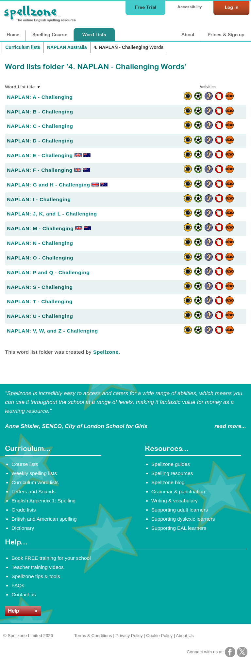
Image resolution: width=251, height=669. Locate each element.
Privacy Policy (128, 635)
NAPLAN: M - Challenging (49, 228)
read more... (230, 426)
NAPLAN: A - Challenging (40, 97)
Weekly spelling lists (34, 473)
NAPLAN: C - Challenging (40, 126)
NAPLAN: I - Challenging (39, 199)
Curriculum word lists (35, 482)
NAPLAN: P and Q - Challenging (48, 272)
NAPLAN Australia (67, 47)
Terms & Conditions (93, 635)
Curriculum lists (22, 47)
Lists (94, 34)
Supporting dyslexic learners (183, 519)
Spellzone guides (170, 464)
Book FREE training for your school (51, 558)
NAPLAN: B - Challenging (40, 111)
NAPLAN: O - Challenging (40, 257)
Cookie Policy (159, 635)
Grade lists (23, 510)
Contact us (23, 594)
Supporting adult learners (179, 510)
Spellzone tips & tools (35, 576)
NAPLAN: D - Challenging (40, 140)
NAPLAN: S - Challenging (40, 287)
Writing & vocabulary (174, 500)
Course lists (24, 464)
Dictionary (22, 528)
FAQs (17, 585)
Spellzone (106, 352)
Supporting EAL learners (178, 528)
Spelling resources (172, 473)
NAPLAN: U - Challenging (40, 316)
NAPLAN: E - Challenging (48, 155)
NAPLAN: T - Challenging (39, 301)
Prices (226, 34)
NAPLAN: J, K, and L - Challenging (52, 213)
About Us (185, 635)
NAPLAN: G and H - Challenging (57, 184)
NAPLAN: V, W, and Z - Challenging (52, 331)
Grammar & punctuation (178, 491)
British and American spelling (43, 519)
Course (49, 34)
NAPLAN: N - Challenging (40, 243)
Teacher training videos (37, 567)
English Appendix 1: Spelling (43, 500)
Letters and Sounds (33, 491)
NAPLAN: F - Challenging (48, 170)
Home (13, 34)
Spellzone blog (168, 482)
